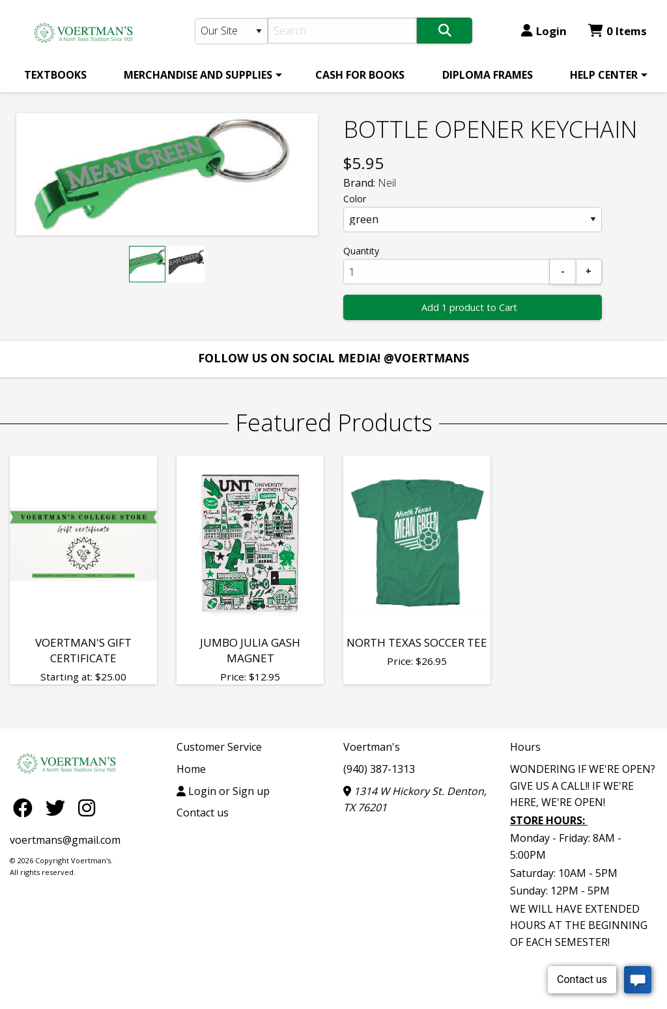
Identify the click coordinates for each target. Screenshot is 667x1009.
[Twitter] (59, 807)
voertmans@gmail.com (65, 840)
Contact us (203, 812)
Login (544, 30)
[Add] (589, 271)
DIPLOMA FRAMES (487, 75)
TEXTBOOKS (55, 75)
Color (354, 199)
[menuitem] (55, 74)
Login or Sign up (223, 791)
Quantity (361, 251)
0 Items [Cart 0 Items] (617, 30)
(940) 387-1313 (379, 769)
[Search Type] (231, 31)
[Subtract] (563, 271)
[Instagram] (86, 807)
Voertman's (371, 747)
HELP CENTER (604, 75)
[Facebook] (26, 807)
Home (191, 769)
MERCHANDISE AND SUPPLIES (198, 75)
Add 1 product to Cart (469, 307)
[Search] (342, 31)
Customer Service (219, 747)
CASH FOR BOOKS (359, 75)
